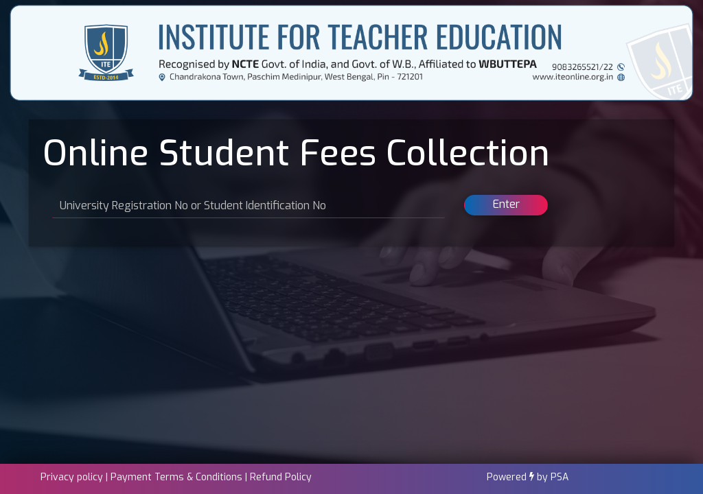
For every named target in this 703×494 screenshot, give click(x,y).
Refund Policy (281, 477)
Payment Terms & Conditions (176, 477)
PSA (559, 477)
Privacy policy (72, 477)
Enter (506, 204)
